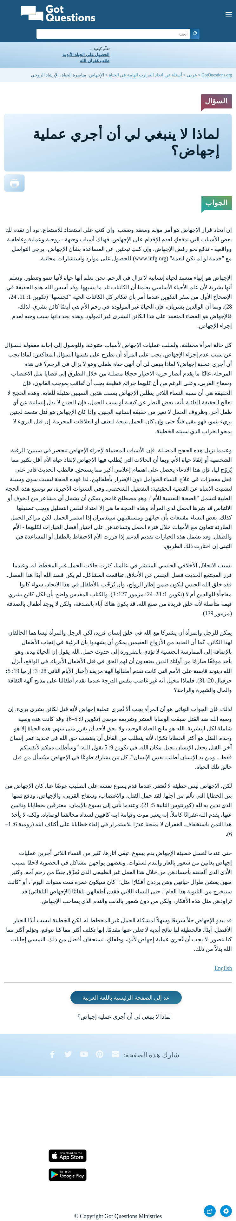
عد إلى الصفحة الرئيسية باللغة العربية (126, 997)
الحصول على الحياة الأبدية (85, 54)
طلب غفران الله (94, 60)
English (223, 968)
